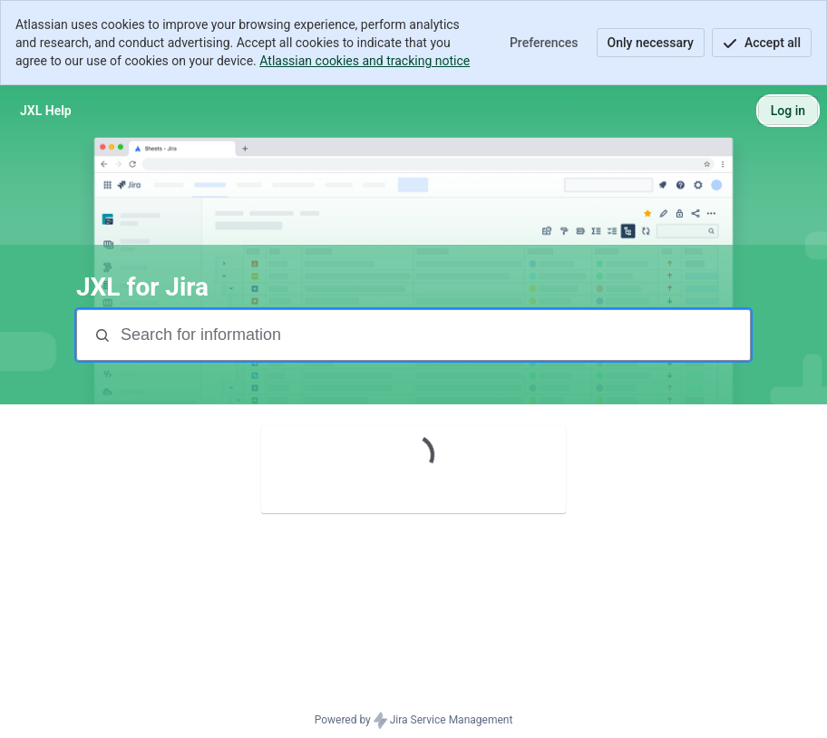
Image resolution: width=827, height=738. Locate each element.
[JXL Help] (46, 110)
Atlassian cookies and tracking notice (364, 60)
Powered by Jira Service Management (414, 721)
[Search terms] (433, 335)
